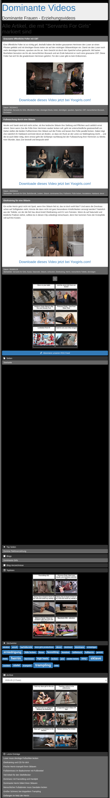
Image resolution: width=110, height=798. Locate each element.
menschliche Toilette (79, 272)
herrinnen (29, 659)
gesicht (100, 652)
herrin (16, 658)
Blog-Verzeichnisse (13, 565)
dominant (68, 647)
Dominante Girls (10, 560)
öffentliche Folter (33, 110)
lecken (54, 659)
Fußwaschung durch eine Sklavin (19, 119)
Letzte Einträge (11, 754)
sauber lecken (72, 659)
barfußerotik (26, 647)
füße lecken (30, 652)
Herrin (68, 272)
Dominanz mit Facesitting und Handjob (20, 779)
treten (56, 110)
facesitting (53, 652)
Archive (8, 675)
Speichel (78, 110)
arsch (14, 647)
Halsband (95, 194)
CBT (84, 110)
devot (102, 194)
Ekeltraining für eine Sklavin (16, 200)
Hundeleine (86, 194)
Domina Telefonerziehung (14, 551)
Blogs (7, 556)
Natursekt (36, 272)
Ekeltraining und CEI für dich (16, 762)
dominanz (79, 647)
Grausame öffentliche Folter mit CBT (20, 39)
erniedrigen (91, 647)
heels (5, 659)
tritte (56, 666)
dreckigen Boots (46, 110)
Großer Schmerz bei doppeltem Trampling (22, 791)
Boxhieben (7, 112)
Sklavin (46, 194)
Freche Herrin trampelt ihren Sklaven (19, 766)
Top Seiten (9, 547)
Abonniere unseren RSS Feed (55, 353)
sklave (96, 658)
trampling (43, 665)
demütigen (63, 110)
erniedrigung (12, 652)
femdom (65, 652)
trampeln (27, 665)
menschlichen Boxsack (95, 110)
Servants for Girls (19, 110)
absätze (6, 647)
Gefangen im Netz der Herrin (16, 795)
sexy (84, 658)
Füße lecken (76, 194)
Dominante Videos (39, 8)
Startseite (7, 362)
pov (62, 659)
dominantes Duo (56, 194)
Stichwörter (10, 643)
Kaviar (29, 272)
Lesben (40, 194)
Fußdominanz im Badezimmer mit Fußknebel (23, 771)
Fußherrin (67, 194)
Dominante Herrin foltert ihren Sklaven (20, 783)
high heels (42, 658)
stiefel (16, 665)
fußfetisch (77, 652)
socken (6, 665)
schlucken (51, 272)
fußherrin (89, 652)
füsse (41, 652)
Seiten (7, 358)
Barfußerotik (31, 194)
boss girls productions (44, 647)
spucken (71, 110)
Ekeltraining (60, 272)
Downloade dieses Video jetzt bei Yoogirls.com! (55, 100)
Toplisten (8, 570)
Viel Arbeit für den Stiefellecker (17, 775)
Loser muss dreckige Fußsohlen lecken (20, 758)
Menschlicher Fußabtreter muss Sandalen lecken (25, 787)
